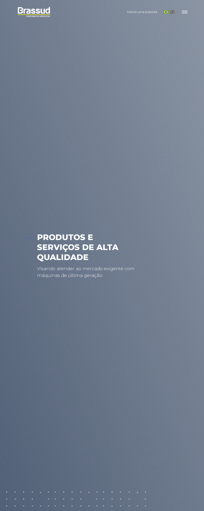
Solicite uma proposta (142, 12)
